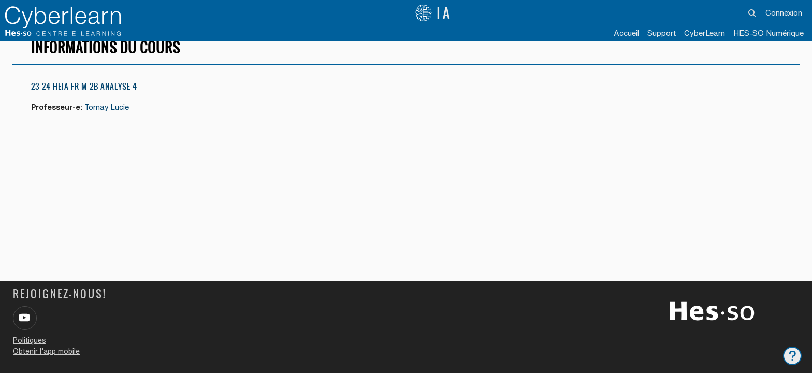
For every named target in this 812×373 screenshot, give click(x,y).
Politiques (29, 340)
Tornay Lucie (111, 119)
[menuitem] (704, 33)
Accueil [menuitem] (626, 33)
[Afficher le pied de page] (792, 356)
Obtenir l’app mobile (46, 351)
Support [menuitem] (661, 33)
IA (433, 13)
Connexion (783, 13)
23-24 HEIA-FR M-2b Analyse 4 (84, 98)
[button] (752, 13)
